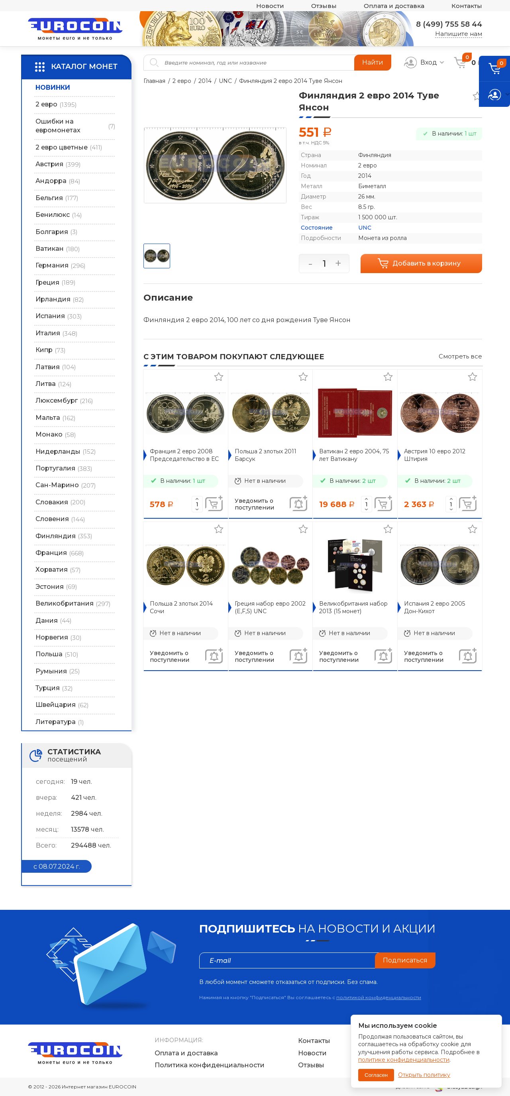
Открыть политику (424, 1074)
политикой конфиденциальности (378, 997)
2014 (205, 81)
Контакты (466, 6)
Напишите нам (458, 33)
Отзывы (324, 6)
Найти (372, 62)
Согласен (376, 1075)
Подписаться (405, 960)
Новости (270, 6)
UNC (225, 81)
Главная (154, 81)
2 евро (182, 81)
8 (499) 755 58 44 (449, 24)
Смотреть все (460, 356)
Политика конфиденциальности (210, 1065)
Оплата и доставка (394, 6)
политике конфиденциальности (403, 1059)
